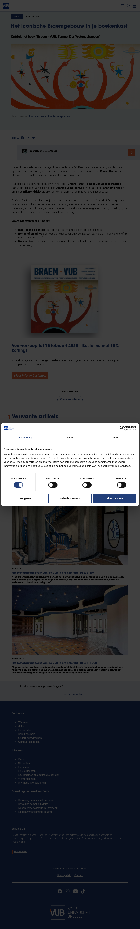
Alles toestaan (114, 498)
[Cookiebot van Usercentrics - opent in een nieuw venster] (122, 428)
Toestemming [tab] (24, 437)
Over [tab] (116, 437)
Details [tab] (70, 437)
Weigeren (25, 498)
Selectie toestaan (70, 498)
